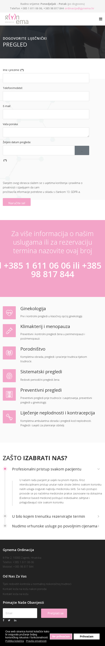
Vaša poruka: (10, 124)
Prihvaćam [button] (86, 636)
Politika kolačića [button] (14, 640)
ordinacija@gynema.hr (79, 8)
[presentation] (31, 170)
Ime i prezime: (13, 70)
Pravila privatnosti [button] (36, 640)
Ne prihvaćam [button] (61, 636)
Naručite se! (16, 203)
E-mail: (7, 106)
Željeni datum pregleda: (17, 142)
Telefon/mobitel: (13, 88)
